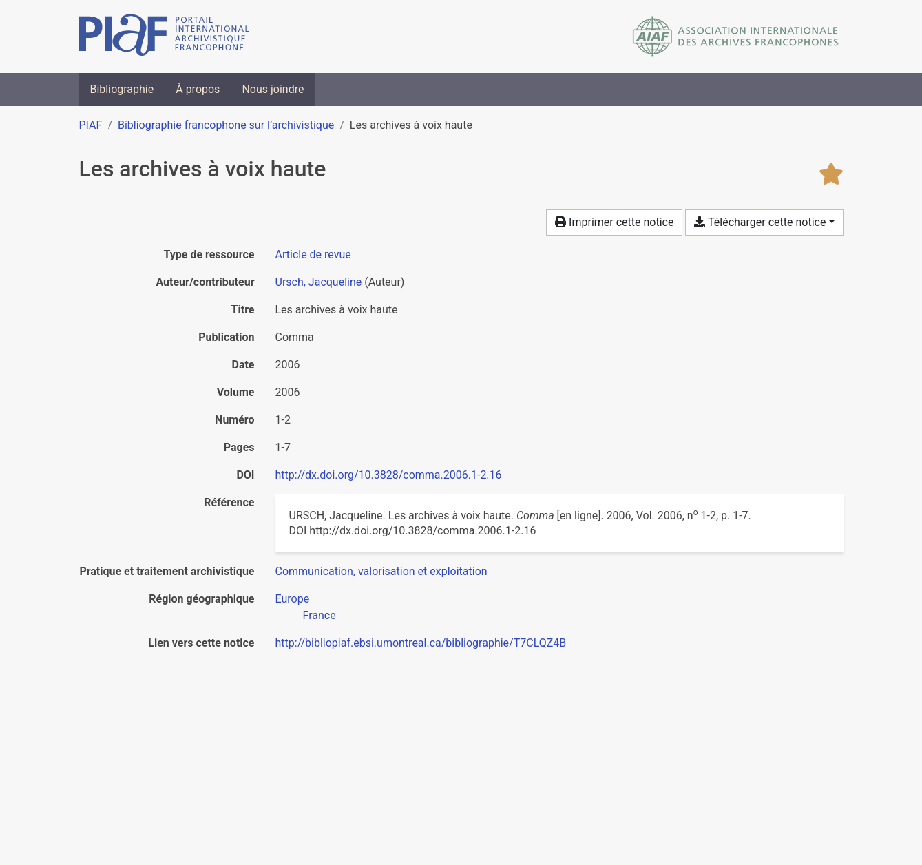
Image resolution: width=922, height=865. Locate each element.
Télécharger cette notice (760, 222)
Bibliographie (122, 89)
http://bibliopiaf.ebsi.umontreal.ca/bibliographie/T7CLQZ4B (421, 642)
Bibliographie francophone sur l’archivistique (226, 125)
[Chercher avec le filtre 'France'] (319, 615)
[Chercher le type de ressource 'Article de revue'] (313, 254)
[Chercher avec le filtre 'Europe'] (292, 598)
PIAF (91, 125)
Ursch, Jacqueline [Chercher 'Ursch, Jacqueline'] (318, 282)
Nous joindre (273, 89)
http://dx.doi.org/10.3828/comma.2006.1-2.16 (388, 474)
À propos (198, 89)
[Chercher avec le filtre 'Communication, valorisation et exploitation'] (381, 571)
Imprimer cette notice (614, 222)
